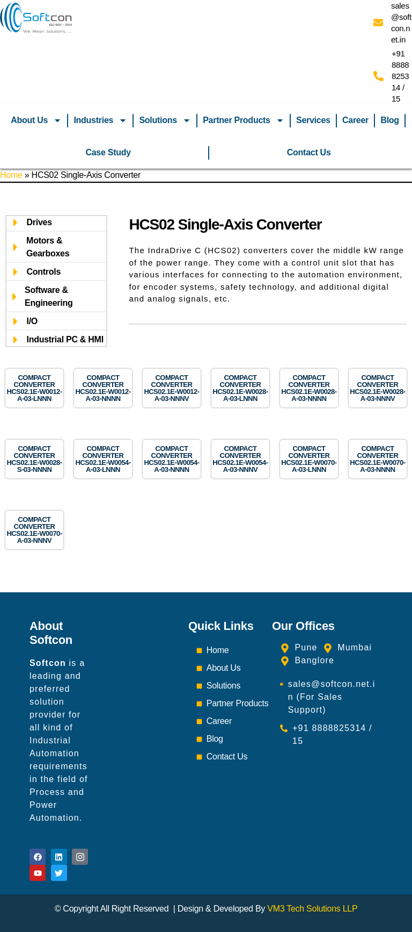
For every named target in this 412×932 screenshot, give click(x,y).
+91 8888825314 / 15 (400, 76)
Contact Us (309, 152)
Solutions (164, 120)
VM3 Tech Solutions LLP (312, 908)
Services (313, 120)
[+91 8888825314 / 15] (378, 76)
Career (355, 120)
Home (11, 175)
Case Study (107, 152)
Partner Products (243, 120)
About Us (36, 120)
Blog (389, 120)
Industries (100, 120)
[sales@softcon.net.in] (378, 22)
